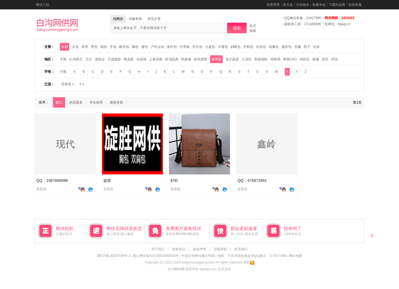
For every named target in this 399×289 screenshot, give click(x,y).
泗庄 (325, 59)
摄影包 (286, 47)
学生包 (197, 47)
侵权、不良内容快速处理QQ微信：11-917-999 (252, 256)
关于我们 (158, 249)
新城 (315, 59)
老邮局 (275, 59)
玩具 (316, 47)
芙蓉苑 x (67, 84)
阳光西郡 (200, 59)
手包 (113, 47)
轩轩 (174, 180)
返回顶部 (372, 236)
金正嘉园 (232, 59)
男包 (94, 47)
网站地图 (295, 256)
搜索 (237, 28)
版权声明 (199, 249)
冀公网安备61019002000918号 (155, 256)
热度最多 (76, 102)
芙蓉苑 (216, 59)
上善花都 (155, 59)
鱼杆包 (172, 47)
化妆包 (261, 47)
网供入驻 (42, 5)
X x (81, 84)
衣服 (297, 47)
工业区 (247, 59)
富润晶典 (171, 59)
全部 (64, 47)
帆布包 (124, 47)
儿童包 (210, 47)
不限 (63, 59)
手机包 (248, 47)
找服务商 (135, 19)
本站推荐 (96, 102)
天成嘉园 (114, 59)
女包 (75, 47)
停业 (334, 59)
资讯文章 (154, 19)
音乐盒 (288, 5)
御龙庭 (129, 59)
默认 (59, 102)
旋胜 (107, 180)
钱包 (103, 47)
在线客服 (355, 5)
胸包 (135, 47)
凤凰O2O (290, 59)
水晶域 (141, 59)
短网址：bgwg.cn (338, 24)
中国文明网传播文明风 (198, 256)
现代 (65, 144)
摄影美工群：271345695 (302, 24)
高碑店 (305, 59)
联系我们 (241, 249)
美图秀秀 (273, 5)
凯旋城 (186, 59)
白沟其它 (76, 59)
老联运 (100, 59)
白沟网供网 (176, 269)
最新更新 (116, 102)
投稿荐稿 (220, 249)
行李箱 (185, 47)
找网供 (118, 19)
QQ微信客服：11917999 (302, 18)
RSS (249, 262)
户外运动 (157, 47)
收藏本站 (319, 5)
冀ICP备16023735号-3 (113, 256)
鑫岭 (266, 144)
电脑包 (274, 47)
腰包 (144, 47)
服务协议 (178, 249)
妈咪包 (236, 47)
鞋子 (307, 47)
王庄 (88, 59)
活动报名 (302, 5)
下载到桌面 (337, 5)
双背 (84, 47)
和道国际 (261, 59)
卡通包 (223, 47)
